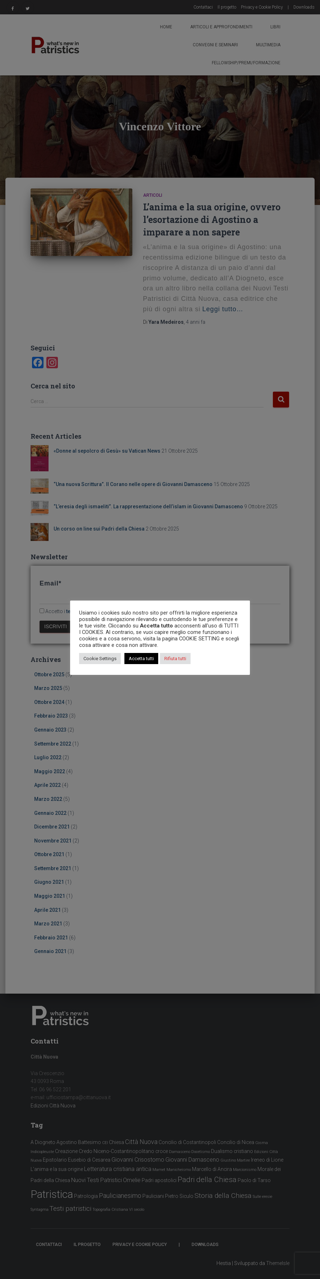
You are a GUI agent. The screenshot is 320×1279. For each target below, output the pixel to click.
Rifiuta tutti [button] (175, 658)
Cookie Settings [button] (99, 658)
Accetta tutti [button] (141, 658)
